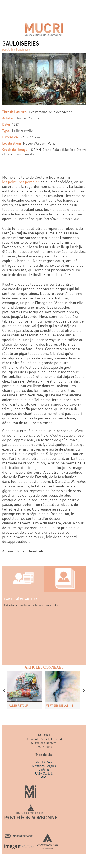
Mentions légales (44, 766)
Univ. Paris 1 (44, 773)
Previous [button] (4, 687)
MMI (43, 777)
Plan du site (43, 762)
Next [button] (84, 687)
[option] (24, 690)
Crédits (44, 770)
